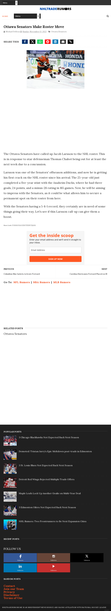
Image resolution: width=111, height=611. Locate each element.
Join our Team (14, 589)
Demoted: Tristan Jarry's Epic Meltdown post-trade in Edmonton (55, 451)
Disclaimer (12, 595)
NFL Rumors (21, 282)
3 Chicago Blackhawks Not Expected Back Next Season (49, 437)
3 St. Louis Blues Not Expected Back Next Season (46, 465)
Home (5, 16)
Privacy (9, 592)
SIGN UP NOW (55, 259)
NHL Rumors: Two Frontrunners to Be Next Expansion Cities (52, 521)
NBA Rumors (41, 282)
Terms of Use (13, 598)
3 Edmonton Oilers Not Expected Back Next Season (47, 507)
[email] (55, 250)
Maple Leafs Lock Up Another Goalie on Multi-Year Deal (50, 493)
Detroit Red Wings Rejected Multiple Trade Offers (46, 479)
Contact (9, 586)
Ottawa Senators (59, 31)
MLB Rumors (61, 282)
